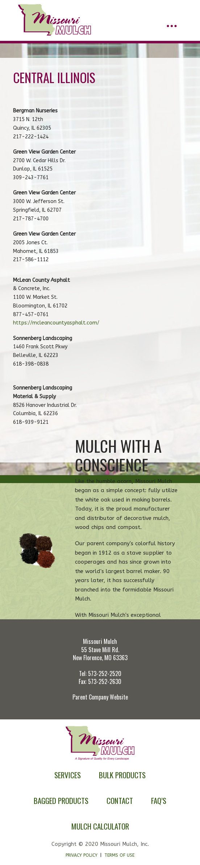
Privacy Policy (81, 855)
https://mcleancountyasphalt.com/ (56, 323)
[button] (172, 26)
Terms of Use (119, 855)
